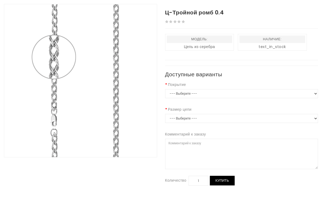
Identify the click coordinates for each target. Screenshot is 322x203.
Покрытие (177, 84)
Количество (175, 180)
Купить (222, 180)
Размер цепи (180, 109)
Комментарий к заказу (185, 134)
